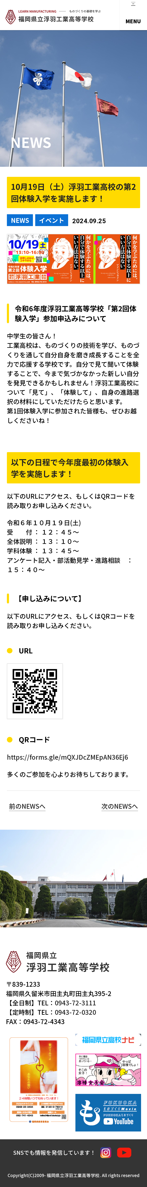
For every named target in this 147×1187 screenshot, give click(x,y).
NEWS (20, 220)
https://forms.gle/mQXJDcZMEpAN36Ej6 (67, 756)
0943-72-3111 (75, 1002)
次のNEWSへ (119, 805)
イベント (51, 220)
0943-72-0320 (75, 1011)
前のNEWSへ (27, 805)
